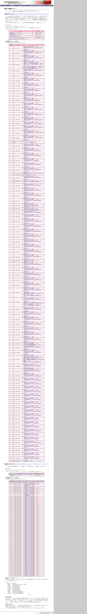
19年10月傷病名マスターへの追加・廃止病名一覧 (33, 375)
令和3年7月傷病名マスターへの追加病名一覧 (32, 100)
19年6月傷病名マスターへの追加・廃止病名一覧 (33, 379)
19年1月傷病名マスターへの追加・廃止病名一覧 (33, 387)
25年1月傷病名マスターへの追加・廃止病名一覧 (33, 246)
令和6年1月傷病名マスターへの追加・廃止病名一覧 (33, 70)
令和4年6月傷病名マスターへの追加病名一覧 (32, 85)
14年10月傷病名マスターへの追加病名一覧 (31, 458)
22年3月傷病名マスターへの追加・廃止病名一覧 (33, 314)
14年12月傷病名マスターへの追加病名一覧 (31, 454)
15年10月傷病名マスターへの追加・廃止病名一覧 (33, 442)
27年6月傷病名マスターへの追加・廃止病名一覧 (33, 200)
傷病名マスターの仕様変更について (30, 142)
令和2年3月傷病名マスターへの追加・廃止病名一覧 (33, 123)
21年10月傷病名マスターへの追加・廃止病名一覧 (33, 324)
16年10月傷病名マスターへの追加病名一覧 (31, 426)
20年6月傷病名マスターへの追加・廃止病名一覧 (33, 352)
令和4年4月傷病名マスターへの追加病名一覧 (32, 90)
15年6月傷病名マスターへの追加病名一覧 (31, 446)
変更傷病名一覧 (27, 55)
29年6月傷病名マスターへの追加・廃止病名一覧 (33, 164)
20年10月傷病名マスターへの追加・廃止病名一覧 (33, 347)
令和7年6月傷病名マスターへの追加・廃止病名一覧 (33, 52)
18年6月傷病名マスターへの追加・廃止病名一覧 (33, 399)
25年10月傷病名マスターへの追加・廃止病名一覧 (33, 231)
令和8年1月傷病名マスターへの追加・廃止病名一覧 (33, 47)
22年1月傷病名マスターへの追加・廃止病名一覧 (33, 319)
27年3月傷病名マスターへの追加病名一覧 (31, 205)
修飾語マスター (23, 11)
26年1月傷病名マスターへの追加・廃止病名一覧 (33, 226)
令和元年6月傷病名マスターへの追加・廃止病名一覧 (33, 132)
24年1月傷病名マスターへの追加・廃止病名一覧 (33, 269)
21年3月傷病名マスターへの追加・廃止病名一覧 (33, 334)
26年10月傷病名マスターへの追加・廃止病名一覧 (33, 212)
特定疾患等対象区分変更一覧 (29, 368)
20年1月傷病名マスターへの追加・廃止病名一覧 (33, 370)
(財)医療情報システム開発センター (38, 18)
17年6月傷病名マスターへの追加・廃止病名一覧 (33, 415)
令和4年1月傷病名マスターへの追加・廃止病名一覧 (33, 95)
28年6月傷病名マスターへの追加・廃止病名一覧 (33, 177)
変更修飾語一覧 (27, 485)
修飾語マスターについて (10, 464)
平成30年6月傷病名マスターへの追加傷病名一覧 (33, 145)
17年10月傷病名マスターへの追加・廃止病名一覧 (33, 411)
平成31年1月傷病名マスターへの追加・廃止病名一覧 (33, 137)
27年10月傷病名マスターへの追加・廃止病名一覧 (33, 195)
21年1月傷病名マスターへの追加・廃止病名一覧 (33, 339)
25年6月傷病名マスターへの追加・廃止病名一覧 (33, 236)
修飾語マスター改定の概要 (29, 482)
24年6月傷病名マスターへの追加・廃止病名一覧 (33, 256)
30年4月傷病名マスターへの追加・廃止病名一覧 (33, 150)
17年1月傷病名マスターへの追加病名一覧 (31, 422)
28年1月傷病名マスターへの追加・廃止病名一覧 (33, 185)
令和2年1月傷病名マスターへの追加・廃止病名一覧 (33, 127)
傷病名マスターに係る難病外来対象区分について (33, 181)
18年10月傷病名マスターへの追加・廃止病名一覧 (33, 391)
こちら (15, 28)
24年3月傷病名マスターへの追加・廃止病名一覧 (33, 264)
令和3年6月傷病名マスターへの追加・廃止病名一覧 (33, 104)
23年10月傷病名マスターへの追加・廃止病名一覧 (33, 274)
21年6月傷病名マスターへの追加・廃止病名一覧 (33, 329)
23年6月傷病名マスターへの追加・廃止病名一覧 (33, 279)
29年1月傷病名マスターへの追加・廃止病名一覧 (33, 169)
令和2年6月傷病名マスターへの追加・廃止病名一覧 (33, 114)
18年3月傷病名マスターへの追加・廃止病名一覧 (33, 403)
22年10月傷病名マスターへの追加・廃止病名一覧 (33, 299)
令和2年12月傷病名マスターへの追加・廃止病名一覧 (33, 109)
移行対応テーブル (13, 36)
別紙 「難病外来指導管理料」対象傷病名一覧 (32, 295)
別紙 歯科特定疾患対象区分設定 (30, 344)
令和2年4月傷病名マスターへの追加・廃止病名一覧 (33, 119)
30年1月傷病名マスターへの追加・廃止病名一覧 (33, 155)
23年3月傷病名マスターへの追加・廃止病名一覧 (33, 284)
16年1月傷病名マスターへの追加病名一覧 (31, 438)
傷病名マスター (15, 11)
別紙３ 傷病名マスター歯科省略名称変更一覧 (32, 361)
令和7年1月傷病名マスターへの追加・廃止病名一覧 (33, 57)
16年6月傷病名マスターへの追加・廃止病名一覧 (33, 430)
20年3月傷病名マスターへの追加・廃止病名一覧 (33, 365)
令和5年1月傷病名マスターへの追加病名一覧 (32, 80)
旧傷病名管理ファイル (14, 34)
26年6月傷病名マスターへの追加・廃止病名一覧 (33, 216)
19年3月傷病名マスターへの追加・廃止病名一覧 (33, 383)
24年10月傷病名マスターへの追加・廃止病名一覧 (33, 251)
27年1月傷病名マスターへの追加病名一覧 (31, 209)
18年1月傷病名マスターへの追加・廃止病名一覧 (33, 407)
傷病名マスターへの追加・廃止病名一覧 (31, 62)
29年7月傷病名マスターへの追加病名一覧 (31, 160)
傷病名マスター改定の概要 (29, 46)
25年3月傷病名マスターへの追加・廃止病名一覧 (33, 241)
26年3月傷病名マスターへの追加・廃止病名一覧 (33, 221)
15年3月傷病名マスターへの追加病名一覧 (31, 450)
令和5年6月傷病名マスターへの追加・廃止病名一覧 (33, 75)
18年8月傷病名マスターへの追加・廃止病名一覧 (33, 395)
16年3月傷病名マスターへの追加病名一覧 (31, 434)
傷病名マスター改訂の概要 (29, 406)
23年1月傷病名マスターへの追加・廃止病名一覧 (33, 289)
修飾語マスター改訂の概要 (29, 567)
